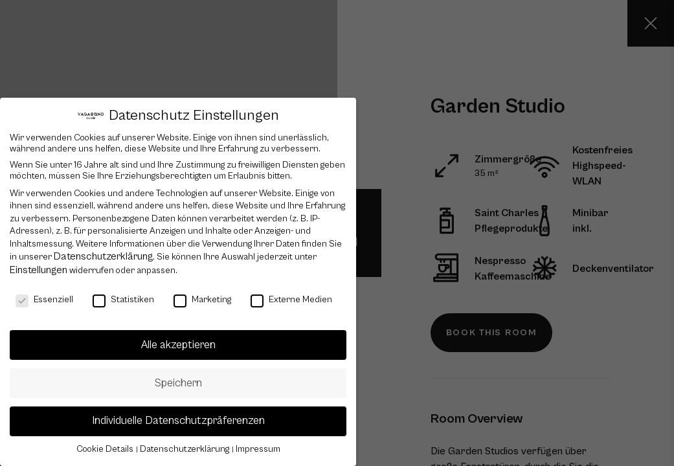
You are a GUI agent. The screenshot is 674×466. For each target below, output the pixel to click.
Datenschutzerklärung (103, 256)
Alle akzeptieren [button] (178, 344)
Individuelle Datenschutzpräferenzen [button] (178, 420)
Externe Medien (291, 299)
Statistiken (123, 299)
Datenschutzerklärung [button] (185, 449)
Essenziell (44, 299)
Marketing (202, 299)
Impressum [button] (258, 449)
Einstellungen (38, 270)
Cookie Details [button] (105, 449)
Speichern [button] (178, 383)
